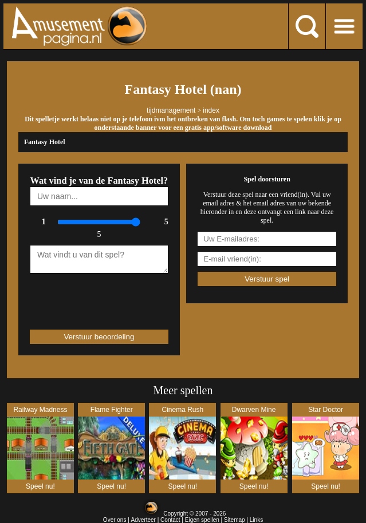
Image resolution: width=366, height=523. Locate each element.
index (211, 110)
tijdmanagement (171, 110)
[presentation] (97, 296)
